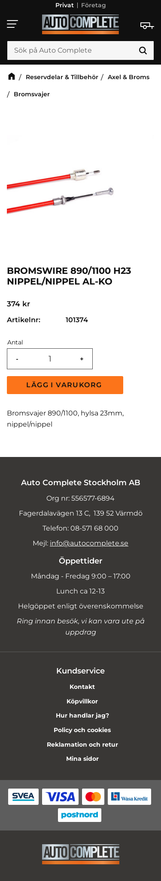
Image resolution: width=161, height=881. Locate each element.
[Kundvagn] (147, 26)
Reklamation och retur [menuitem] (82, 744)
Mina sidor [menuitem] (82, 758)
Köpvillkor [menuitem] (82, 701)
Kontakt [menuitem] (82, 687)
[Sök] (143, 51)
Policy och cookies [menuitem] (82, 730)
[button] (13, 24)
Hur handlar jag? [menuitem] (82, 715)
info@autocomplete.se (89, 543)
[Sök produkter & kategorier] (80, 51)
